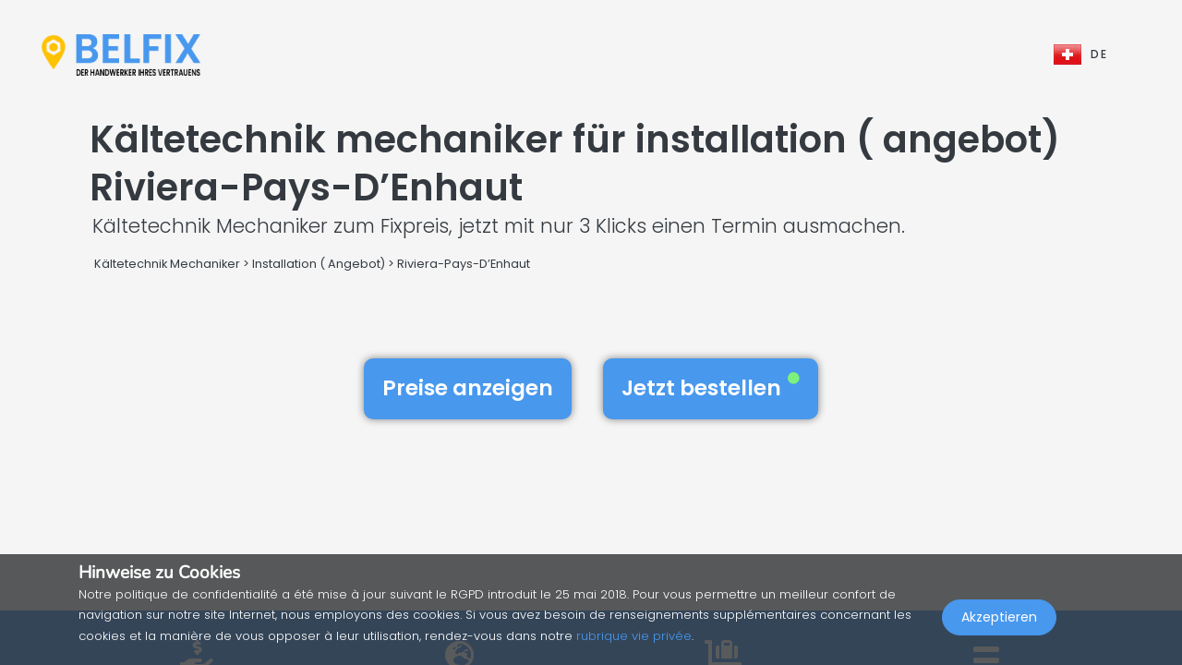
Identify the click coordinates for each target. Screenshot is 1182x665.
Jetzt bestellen (710, 388)
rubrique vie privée (634, 636)
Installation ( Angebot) (318, 264)
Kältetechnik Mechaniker (167, 264)
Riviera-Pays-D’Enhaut (463, 264)
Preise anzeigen (467, 388)
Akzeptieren (999, 624)
